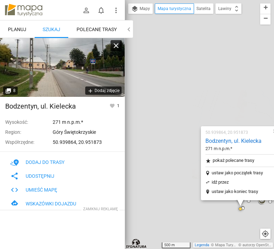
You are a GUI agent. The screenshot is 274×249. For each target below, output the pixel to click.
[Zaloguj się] (86, 10)
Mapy (140, 9)
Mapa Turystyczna (230, 245)
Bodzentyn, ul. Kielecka (192, 56)
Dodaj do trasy (37, 162)
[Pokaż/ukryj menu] (116, 10)
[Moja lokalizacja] (265, 234)
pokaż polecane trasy (188, 76)
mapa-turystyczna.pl (23, 10)
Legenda (202, 245)
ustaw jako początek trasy (196, 88)
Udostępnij (32, 176)
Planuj (17, 29)
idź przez (178, 97)
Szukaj (51, 29)
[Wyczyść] (116, 45)
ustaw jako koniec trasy (193, 107)
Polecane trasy (97, 29)
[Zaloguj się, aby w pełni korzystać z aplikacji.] (113, 105)
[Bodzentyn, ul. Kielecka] (62, 67)
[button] (127, 193)
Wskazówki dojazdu (43, 204)
